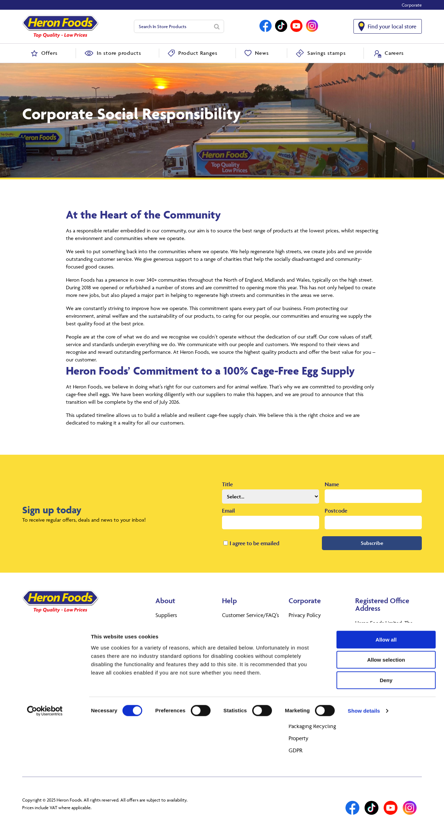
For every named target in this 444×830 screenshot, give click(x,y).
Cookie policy (305, 627)
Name (332, 484)
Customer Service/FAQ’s (250, 614)
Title (227, 484)
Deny (386, 786)
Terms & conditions (244, 639)
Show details (364, 816)
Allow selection (386, 766)
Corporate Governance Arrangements (315, 655)
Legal (295, 639)
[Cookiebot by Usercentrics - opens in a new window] (45, 816)
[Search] (217, 26)
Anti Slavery (303, 701)
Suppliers (166, 614)
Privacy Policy (305, 614)
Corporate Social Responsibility (308, 686)
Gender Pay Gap (308, 713)
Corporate (412, 5)
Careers (163, 639)
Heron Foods (170, 627)
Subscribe (372, 543)
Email (228, 510)
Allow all (386, 745)
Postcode (336, 510)
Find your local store (392, 26)
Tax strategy (302, 670)
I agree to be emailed (254, 543)
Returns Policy (239, 627)
